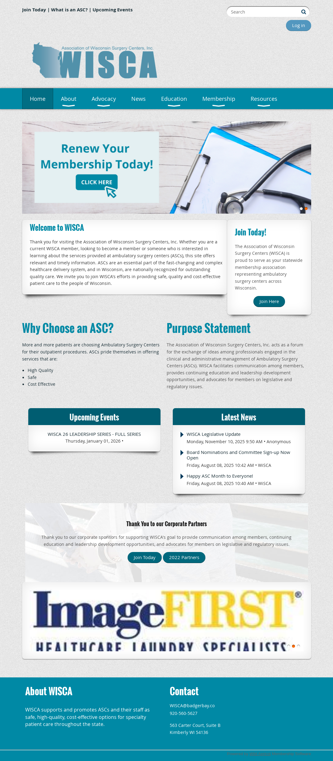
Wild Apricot (260, 753)
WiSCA (264, 465)
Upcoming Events (113, 9)
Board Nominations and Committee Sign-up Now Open (238, 455)
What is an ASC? (69, 9)
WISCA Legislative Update (213, 434)
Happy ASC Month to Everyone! (220, 476)
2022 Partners (184, 557)
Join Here (269, 301)
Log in (298, 25)
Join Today (34, 9)
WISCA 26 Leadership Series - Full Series (94, 434)
